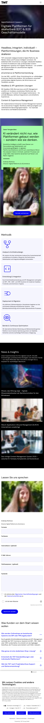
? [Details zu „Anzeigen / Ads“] (20, 708)
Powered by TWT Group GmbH (22, 721)
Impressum (12, 718)
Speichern (21, 713)
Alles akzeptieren (34, 713)
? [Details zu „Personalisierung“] (37, 708)
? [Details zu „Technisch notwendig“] (20, 705)
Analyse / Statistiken (31, 705)
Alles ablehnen (9, 713)
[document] (22, 692)
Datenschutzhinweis (21, 718)
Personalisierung (30, 708)
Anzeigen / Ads (13, 708)
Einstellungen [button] (31, 718)
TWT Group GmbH (6, 700)
